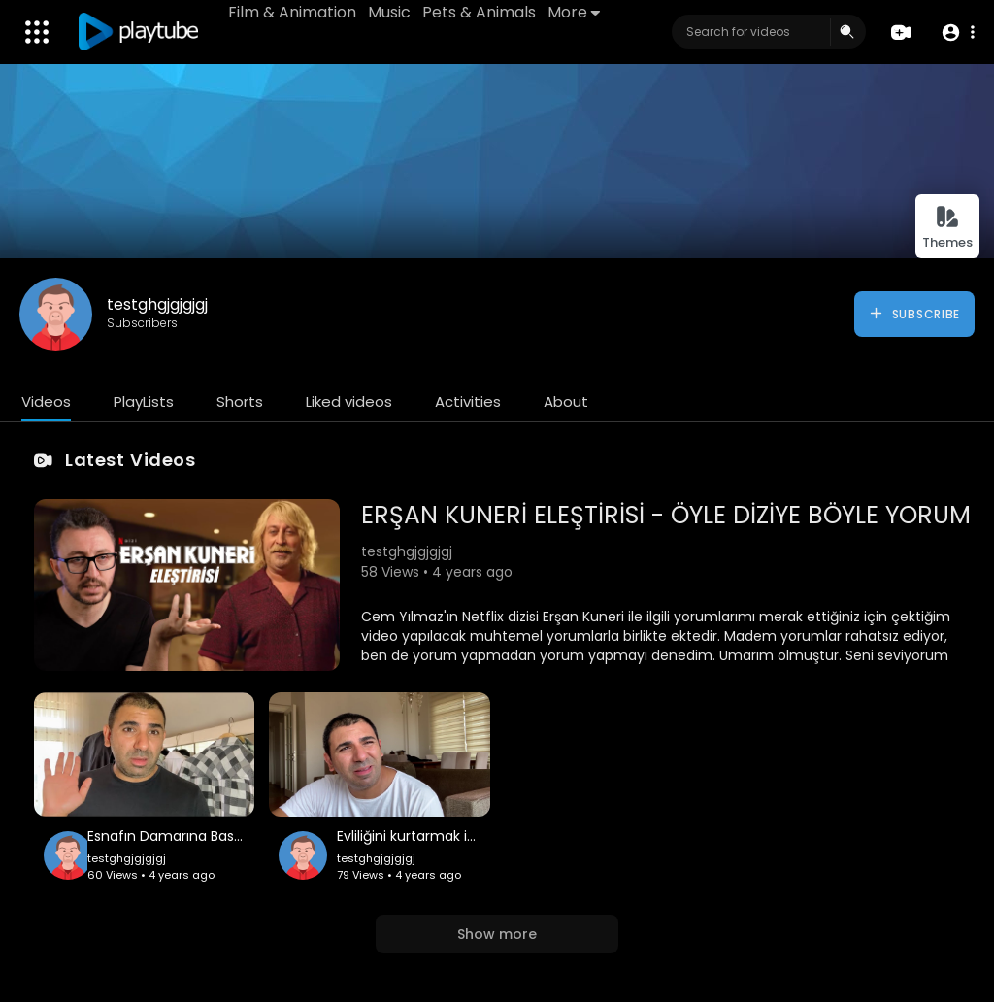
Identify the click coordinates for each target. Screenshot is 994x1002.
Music (389, 12)
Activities (468, 401)
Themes (947, 227)
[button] (957, 32)
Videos (46, 401)
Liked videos (349, 401)
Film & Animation (292, 12)
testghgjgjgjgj (157, 304)
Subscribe (914, 313)
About (566, 401)
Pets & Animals (479, 12)
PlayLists (144, 401)
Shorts (239, 401)
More (573, 12)
